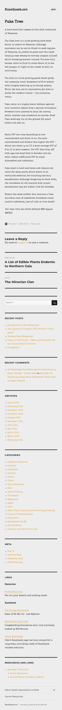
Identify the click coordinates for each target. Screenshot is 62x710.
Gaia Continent (15, 484)
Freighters (13, 348)
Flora (33, 224)
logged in (23, 243)
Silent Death (14, 525)
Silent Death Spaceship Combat (27, 677)
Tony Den (13, 224)
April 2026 (13, 403)
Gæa (38, 224)
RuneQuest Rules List (16, 622)
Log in (10, 551)
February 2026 (15, 407)
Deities (11, 473)
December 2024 (15, 414)
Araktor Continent (17, 462)
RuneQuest (13, 518)
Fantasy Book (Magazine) (20, 336)
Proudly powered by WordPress (33, 705)
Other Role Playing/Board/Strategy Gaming (31, 511)
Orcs (9, 507)
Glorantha (12, 496)
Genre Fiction (15, 492)
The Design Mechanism (17, 610)
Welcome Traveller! (17, 670)
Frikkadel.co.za (13, 592)
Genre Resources (19, 673)
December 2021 (15, 421)
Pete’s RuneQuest (14, 637)
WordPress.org (15, 562)
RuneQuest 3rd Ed (16, 522)
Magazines (12, 499)
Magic (10, 503)
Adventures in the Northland (23, 325)
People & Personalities (20, 514)
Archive (11, 466)
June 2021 (12, 425)
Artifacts (12, 470)
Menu (53, 10)
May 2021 (12, 429)
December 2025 (15, 410)
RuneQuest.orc (16, 9)
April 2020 (13, 433)
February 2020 (15, 440)
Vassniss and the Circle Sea (22, 529)
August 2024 (13, 418)
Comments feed (15, 559)
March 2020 (13, 436)
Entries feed (14, 555)
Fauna (10, 477)
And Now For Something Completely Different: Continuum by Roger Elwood (31, 377)
